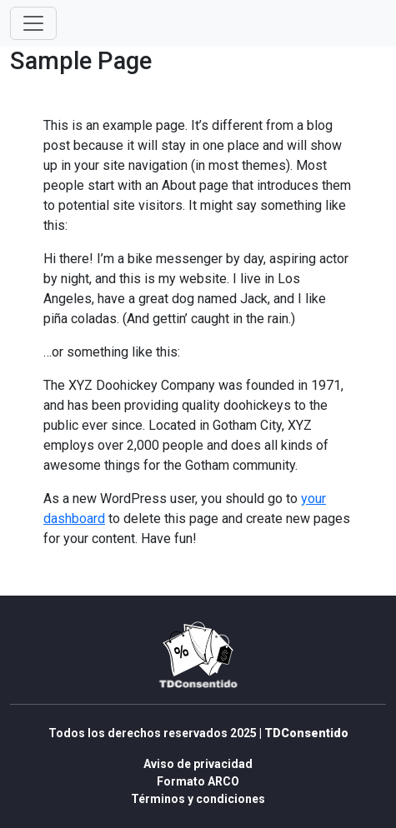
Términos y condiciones (198, 799)
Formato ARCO (198, 781)
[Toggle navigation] (33, 23)
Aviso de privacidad (198, 764)
